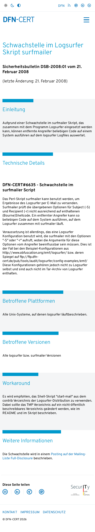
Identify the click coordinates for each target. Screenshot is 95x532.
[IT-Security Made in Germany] (80, 490)
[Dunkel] (12, 6)
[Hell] (5, 6)
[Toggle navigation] (86, 20)
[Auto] (19, 6)
